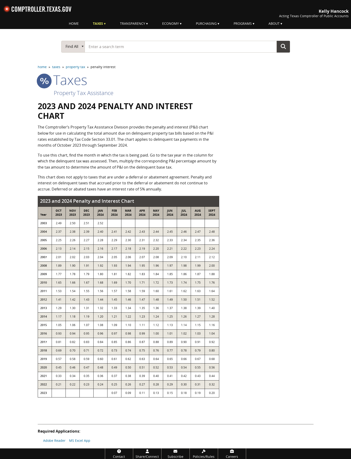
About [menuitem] (274, 23)
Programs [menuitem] (243, 23)
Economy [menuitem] (170, 23)
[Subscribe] (175, 453)
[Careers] (232, 453)
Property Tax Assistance (83, 93)
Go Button (283, 46)
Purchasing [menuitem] (206, 23)
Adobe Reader (54, 440)
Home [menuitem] (74, 23)
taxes (56, 67)
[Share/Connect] (147, 453)
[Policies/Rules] (204, 453)
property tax (75, 67)
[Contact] (119, 453)
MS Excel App (79, 440)
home (42, 67)
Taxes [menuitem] (98, 23)
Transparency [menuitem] (132, 23)
